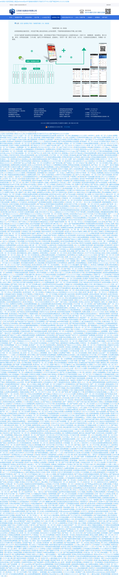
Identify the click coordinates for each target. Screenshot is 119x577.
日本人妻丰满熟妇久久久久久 (99, 284)
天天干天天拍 (90, 253)
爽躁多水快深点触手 (28, 233)
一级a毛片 (17, 177)
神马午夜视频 (105, 419)
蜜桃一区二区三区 (89, 345)
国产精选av (35, 288)
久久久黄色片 (103, 490)
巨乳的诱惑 (51, 335)
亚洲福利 (3, 335)
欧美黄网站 (10, 327)
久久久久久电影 (69, 572)
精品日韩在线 (95, 543)
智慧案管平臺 (18, 17)
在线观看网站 (25, 288)
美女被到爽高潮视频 (44, 347)
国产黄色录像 (58, 163)
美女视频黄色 (96, 566)
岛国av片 (108, 480)
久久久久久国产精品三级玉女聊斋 (72, 550)
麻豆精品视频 (99, 245)
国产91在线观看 (101, 183)
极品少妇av (81, 192)
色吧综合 (114, 545)
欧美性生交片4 (21, 500)
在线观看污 (109, 433)
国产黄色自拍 (113, 296)
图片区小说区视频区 (61, 351)
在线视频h (105, 533)
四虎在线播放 (74, 320)
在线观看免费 (25, 145)
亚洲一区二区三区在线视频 (29, 533)
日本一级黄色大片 (80, 521)
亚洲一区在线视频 (6, 547)
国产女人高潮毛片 (6, 404)
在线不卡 (88, 545)
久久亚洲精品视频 (7, 186)
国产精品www (19, 556)
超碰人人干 (16, 181)
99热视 (86, 228)
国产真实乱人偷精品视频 (13, 552)
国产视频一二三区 (85, 361)
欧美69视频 (106, 282)
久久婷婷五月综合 (69, 276)
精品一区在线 (50, 410)
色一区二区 (98, 388)
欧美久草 (44, 558)
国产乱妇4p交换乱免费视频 (10, 331)
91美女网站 (64, 320)
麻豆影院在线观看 (46, 267)
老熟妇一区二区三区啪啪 (73, 143)
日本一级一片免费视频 (107, 241)
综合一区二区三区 (54, 392)
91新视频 (10, 468)
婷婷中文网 (109, 271)
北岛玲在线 (100, 433)
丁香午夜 (106, 220)
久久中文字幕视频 (102, 404)
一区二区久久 (102, 292)
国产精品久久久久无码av (73, 345)
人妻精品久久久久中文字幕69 (64, 212)
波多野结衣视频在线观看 (67, 492)
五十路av (105, 147)
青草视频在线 (56, 198)
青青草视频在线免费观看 (55, 204)
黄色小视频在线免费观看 (16, 421)
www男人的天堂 (72, 186)
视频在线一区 (95, 380)
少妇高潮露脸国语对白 (30, 177)
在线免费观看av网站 (81, 284)
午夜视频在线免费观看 (48, 325)
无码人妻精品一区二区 (98, 276)
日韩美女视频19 (113, 276)
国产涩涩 (48, 200)
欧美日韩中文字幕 (71, 204)
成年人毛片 (43, 460)
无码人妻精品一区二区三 (95, 190)
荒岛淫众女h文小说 (71, 286)
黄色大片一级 (98, 410)
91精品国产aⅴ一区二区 (111, 347)
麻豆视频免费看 (25, 323)
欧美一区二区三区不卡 (95, 145)
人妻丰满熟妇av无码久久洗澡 (35, 472)
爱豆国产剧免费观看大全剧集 (28, 478)
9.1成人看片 (10, 437)
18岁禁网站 (71, 255)
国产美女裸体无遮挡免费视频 (48, 208)
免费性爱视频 (95, 229)
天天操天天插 (73, 196)
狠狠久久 (34, 329)
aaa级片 (103, 204)
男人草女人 (74, 490)
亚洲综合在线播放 (50, 141)
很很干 (115, 192)
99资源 (84, 366)
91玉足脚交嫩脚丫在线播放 (71, 419)
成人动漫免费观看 (92, 413)
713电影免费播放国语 (85, 486)
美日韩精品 (108, 145)
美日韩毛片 (57, 200)
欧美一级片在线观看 (99, 412)
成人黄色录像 (36, 137)
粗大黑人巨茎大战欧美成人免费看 (97, 570)
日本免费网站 (40, 321)
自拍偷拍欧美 (86, 165)
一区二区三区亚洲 (32, 186)
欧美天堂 (53, 400)
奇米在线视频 (20, 186)
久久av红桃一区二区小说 (49, 517)
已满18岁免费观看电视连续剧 (69, 210)
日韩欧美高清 (26, 550)
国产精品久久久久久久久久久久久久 (80, 370)
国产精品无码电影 (20, 558)
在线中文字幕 (75, 398)
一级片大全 (86, 257)
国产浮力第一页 (24, 137)
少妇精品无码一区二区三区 (12, 190)
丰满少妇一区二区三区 (82, 327)
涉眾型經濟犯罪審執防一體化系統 (16, 111)
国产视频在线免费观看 (54, 488)
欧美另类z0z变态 (56, 194)
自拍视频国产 (62, 274)
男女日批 (37, 241)
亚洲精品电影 (92, 261)
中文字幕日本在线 (62, 435)
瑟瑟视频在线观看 (68, 439)
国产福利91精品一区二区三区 (97, 186)
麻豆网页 (14, 228)
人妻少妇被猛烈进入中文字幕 (90, 321)
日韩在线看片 (17, 560)
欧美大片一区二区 (107, 159)
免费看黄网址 (67, 406)
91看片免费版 (25, 439)
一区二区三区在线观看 (74, 278)
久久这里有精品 (98, 429)
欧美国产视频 (47, 143)
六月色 (37, 229)
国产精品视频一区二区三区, (100, 228)
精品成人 (7, 224)
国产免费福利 (19, 169)
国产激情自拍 (114, 474)
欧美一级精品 (71, 380)
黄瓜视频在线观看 (27, 263)
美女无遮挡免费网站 (73, 388)
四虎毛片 (92, 568)
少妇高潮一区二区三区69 (58, 253)
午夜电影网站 (17, 292)
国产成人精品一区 (32, 511)
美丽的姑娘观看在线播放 (16, 175)
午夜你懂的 (111, 492)
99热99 (58, 535)
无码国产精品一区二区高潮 (32, 543)
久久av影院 (102, 470)
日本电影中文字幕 (21, 457)
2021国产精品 (80, 509)
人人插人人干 (113, 310)
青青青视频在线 (89, 400)
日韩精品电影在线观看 (8, 157)
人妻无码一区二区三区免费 (20, 412)
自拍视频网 (87, 310)
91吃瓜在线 (68, 488)
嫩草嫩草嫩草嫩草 (51, 417)
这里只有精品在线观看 (66, 247)
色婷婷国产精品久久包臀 (72, 239)
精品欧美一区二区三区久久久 (94, 249)
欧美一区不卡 (78, 337)
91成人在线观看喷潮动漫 (49, 511)
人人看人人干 (32, 251)
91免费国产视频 (64, 353)
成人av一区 (110, 529)
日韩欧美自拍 (39, 294)
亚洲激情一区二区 (37, 380)
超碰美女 (95, 243)
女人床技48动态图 (53, 496)
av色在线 (20, 245)
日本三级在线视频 (11, 478)
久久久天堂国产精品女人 (26, 351)
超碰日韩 (83, 503)
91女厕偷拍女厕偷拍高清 (28, 376)
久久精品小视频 (35, 384)
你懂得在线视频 (79, 181)
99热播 (89, 147)
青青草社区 (107, 210)
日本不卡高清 (20, 398)
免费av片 (102, 564)
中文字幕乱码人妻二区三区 (32, 513)
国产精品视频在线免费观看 (73, 552)
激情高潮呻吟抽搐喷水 (25, 406)
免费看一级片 (62, 556)
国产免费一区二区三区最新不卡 (53, 384)
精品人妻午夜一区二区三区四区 (36, 245)
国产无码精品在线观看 (46, 220)
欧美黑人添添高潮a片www (73, 214)
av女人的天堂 (54, 323)
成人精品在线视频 (86, 347)
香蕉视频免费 (9, 229)
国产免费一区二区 (65, 396)
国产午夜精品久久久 (67, 441)
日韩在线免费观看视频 (33, 237)
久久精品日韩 (57, 316)
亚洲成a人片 (7, 149)
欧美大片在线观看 (21, 327)
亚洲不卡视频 (14, 145)
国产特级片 (26, 167)
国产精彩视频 (9, 196)
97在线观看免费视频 (44, 239)
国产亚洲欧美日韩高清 (65, 474)
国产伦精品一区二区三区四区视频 (94, 198)
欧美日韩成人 (90, 507)
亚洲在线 (112, 179)
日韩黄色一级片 (99, 558)
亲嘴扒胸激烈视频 (48, 137)
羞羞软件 (27, 169)
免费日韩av (70, 173)
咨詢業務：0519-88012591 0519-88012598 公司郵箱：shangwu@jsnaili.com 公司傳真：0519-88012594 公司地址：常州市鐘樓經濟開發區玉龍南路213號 (97, 112)
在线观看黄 (54, 470)
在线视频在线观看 (112, 466)
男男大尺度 (40, 410)
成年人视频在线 (87, 349)
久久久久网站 (24, 220)
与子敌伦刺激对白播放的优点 (38, 222)
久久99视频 (85, 472)
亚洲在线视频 (36, 143)
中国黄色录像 (102, 345)
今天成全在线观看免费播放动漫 (101, 443)
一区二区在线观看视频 (24, 505)
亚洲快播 (93, 206)
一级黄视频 (43, 572)
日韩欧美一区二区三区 (73, 447)
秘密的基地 (36, 425)
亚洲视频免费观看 (55, 480)
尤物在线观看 (61, 370)
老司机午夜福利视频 (87, 179)
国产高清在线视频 (51, 492)
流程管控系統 (37, 116)
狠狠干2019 (89, 550)
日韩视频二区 (40, 370)
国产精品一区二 (85, 574)
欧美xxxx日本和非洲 (35, 165)
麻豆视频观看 (33, 139)
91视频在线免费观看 (108, 351)
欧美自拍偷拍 (53, 210)
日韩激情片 (97, 147)
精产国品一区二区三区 (90, 167)
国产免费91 (25, 380)
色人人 (76, 245)
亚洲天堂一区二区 (89, 482)
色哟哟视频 (52, 494)
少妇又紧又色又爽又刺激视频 (22, 282)
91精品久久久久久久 (71, 574)
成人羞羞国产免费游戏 (66, 531)
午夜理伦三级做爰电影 (49, 455)
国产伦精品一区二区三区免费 (10, 194)
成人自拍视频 (45, 243)
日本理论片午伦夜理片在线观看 (71, 496)
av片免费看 (106, 545)
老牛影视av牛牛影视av (29, 184)
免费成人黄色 (76, 382)
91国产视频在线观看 (57, 222)
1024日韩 (74, 243)
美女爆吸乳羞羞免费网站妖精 (39, 361)
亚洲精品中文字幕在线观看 (67, 374)
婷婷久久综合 (27, 257)
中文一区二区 (11, 445)
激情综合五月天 (103, 482)
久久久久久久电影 (74, 274)
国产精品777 (12, 335)
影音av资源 (70, 500)
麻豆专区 (40, 233)
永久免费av (80, 255)
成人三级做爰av (108, 161)
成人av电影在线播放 (55, 572)
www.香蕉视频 (58, 143)
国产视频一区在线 (35, 390)
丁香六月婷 (98, 370)
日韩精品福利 (75, 206)
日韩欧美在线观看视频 (104, 503)
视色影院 (60, 345)
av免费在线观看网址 (11, 392)
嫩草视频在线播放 (25, 490)
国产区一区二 (5, 412)
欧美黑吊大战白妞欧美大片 (75, 161)
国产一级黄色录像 (18, 441)
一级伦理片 (82, 460)
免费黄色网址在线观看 (19, 165)
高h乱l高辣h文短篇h (83, 290)
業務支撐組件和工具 (67, 17)
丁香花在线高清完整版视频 (97, 376)
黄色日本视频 (37, 181)
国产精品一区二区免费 (9, 278)
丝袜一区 (9, 169)
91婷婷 (43, 374)
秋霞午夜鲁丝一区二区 (56, 331)
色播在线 (88, 451)
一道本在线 (90, 323)
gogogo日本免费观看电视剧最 (94, 527)
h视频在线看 (33, 314)
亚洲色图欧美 (40, 149)
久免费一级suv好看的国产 (17, 521)
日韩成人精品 (31, 554)
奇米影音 (49, 386)
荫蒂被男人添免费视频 (50, 396)
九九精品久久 (109, 306)
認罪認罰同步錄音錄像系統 (66, 109)
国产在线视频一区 (9, 200)
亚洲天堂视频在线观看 (62, 564)
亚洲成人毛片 (20, 480)
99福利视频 (88, 496)
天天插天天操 (88, 464)
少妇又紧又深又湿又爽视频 (70, 349)
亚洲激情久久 (45, 478)
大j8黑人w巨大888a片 (17, 453)
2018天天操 (67, 316)
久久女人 (46, 513)
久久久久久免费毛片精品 (20, 224)
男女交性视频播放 (60, 363)
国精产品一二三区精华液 (103, 274)
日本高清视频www (93, 331)
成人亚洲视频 (14, 374)
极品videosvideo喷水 (63, 333)
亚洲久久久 (115, 413)
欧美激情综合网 (94, 280)
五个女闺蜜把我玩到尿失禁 (14, 271)
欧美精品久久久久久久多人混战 (71, 292)
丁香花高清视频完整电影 (102, 216)
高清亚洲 (71, 556)
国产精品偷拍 (23, 429)
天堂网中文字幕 (24, 494)
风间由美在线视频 (82, 535)
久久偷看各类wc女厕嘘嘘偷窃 (23, 149)
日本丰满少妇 (112, 349)
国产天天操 (19, 468)
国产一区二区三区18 (64, 145)
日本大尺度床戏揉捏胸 (8, 267)
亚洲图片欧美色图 (86, 245)
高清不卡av (29, 462)
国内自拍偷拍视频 (110, 247)
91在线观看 (72, 486)
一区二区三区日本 (93, 204)
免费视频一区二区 (23, 147)
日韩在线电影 (40, 427)
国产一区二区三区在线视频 (94, 394)
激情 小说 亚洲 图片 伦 (20, 300)
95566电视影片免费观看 (8, 361)
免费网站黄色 (51, 149)
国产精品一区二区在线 (54, 427)
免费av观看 (86, 312)
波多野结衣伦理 (46, 449)
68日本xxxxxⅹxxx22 (36, 206)
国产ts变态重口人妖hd (8, 351)
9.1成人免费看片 (62, 220)
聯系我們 (109, 4)
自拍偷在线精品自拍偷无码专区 (68, 502)
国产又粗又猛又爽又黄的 (90, 419)
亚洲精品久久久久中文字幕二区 (53, 161)
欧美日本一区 (62, 136)
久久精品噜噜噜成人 (74, 310)
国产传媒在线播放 (100, 515)
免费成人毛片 (40, 521)
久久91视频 (109, 318)
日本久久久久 (5, 390)
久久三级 (19, 513)
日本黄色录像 (74, 351)
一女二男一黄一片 (76, 229)
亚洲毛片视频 (103, 269)
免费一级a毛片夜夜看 (67, 296)
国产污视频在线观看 (15, 517)
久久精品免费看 (60, 521)
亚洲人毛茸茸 (87, 447)
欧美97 (65, 339)
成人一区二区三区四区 (8, 312)
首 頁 (10, 17)
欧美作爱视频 (77, 562)
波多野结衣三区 (13, 443)
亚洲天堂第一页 (91, 431)
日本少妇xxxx (20, 325)
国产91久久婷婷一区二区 (106, 181)
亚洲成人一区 (5, 159)
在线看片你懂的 (43, 470)
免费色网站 (113, 329)
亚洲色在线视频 (29, 259)
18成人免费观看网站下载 (31, 560)
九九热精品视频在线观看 (100, 453)
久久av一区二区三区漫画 (85, 296)
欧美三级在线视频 (80, 455)
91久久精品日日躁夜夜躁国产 (105, 421)
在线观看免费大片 (38, 496)
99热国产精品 (73, 363)
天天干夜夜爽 (103, 355)
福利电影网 (48, 206)
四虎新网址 (85, 206)
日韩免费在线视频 (34, 188)
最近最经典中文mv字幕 (71, 427)
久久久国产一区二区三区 (60, 513)
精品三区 (30, 521)
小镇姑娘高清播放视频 (52, 547)
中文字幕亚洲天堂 (105, 167)
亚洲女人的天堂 (84, 302)
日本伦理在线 (76, 386)
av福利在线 (52, 245)
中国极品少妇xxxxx (52, 292)
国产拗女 (77, 445)
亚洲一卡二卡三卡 (35, 327)
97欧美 (37, 455)
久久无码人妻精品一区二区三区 (105, 365)
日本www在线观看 (90, 329)
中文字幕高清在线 (45, 408)
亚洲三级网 (21, 486)
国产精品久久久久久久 (11, 214)
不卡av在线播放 (99, 139)
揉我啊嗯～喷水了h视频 (109, 331)
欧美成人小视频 (44, 198)
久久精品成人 (33, 208)
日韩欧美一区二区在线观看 (71, 198)
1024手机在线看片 (59, 186)
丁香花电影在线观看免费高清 (34, 386)
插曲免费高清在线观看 (33, 509)
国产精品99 (60, 447)
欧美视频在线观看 (45, 202)
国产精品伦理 (66, 549)
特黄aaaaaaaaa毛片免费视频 (69, 511)
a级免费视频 (7, 365)
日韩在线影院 (86, 398)
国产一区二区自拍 (83, 543)
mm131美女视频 (45, 186)
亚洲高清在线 (46, 316)
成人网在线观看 (55, 229)
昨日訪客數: (67, 127)
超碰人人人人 (39, 141)
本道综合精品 (26, 265)
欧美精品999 (26, 235)
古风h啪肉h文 (48, 382)
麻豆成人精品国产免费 (87, 433)
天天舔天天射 (112, 462)
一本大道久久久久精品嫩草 (10, 263)
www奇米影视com (59, 541)
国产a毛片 (101, 206)
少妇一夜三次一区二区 (84, 439)
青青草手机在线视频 (16, 316)
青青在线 (47, 300)
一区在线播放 (98, 562)
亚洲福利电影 (57, 402)
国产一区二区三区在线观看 (67, 494)
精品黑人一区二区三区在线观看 (25, 347)
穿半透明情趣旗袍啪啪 (94, 273)
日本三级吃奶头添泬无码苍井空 (90, 282)
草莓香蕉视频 (106, 574)
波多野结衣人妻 (27, 566)
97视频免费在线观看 (23, 349)
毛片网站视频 (27, 363)
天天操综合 (23, 202)
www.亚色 (101, 222)
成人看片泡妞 (103, 457)
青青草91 (24, 243)
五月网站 (90, 365)
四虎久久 (114, 141)
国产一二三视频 (25, 388)
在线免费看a (77, 488)
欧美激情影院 (11, 310)
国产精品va (41, 204)
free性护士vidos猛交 (50, 327)
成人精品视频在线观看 (65, 431)
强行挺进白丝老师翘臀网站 (22, 339)
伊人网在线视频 (99, 464)
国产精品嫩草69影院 (45, 171)
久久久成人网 (68, 455)
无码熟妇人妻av (32, 408)
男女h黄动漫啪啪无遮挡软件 (75, 298)
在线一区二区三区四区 (87, 404)
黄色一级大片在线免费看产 (42, 541)
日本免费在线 (44, 368)
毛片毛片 (112, 263)
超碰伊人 (102, 478)
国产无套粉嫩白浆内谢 (93, 177)
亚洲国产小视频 (102, 406)
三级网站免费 (31, 175)
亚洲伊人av (72, 192)
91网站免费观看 (100, 492)
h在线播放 (18, 543)
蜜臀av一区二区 (104, 259)
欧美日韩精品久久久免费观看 (106, 286)
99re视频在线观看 (15, 451)
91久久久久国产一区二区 (9, 490)
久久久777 (114, 143)
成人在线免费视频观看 (101, 361)
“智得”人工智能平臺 (39, 109)
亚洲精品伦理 (46, 188)
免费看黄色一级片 (52, 451)
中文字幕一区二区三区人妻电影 (106, 547)
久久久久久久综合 (97, 312)
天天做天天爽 (75, 435)
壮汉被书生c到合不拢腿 (18, 529)
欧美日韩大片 (33, 417)
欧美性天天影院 (61, 139)
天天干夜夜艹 (57, 276)
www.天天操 (90, 509)
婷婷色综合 (37, 161)
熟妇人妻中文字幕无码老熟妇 (21, 161)
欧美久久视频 (13, 137)
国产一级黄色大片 (69, 402)
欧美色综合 (105, 229)
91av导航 (67, 216)
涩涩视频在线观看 (90, 222)
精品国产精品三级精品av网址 (76, 498)
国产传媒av (47, 394)
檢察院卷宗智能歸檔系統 (40, 111)
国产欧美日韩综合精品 (86, 286)
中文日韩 (55, 296)
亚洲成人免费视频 (72, 347)
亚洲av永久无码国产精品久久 (64, 171)
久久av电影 (7, 560)
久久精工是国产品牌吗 (77, 415)
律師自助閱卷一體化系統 (14, 116)
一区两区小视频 (91, 417)
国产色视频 (74, 566)
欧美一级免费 (66, 562)
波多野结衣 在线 (43, 431)
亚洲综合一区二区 (17, 237)
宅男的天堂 (83, 490)
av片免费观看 (31, 431)
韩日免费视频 (20, 476)
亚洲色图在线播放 (91, 269)
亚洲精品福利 (90, 169)
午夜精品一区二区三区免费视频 (11, 259)
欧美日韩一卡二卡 (75, 482)
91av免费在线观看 (42, 259)
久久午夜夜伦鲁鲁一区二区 (30, 276)
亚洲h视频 (73, 460)
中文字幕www (13, 222)
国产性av (105, 327)
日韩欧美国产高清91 (49, 235)
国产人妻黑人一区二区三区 (65, 505)
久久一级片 (64, 224)
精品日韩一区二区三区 (53, 280)
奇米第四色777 (102, 417)
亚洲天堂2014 (9, 325)
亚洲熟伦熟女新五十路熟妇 (32, 552)
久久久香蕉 (88, 517)
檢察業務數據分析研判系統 (15, 109)
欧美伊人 (92, 136)
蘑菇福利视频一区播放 (29, 460)
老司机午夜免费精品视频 (39, 247)
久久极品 (40, 554)
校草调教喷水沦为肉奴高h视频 (96, 392)
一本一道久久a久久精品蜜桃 (49, 515)
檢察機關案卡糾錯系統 (14, 114)
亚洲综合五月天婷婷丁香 (65, 184)
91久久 (53, 421)
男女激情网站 (103, 257)
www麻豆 (34, 198)
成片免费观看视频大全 (107, 539)
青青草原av (52, 216)
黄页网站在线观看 (32, 398)
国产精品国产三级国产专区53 (31, 523)
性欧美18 (6, 433)
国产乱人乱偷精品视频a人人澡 (71, 372)
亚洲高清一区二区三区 (8, 255)
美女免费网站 (67, 218)
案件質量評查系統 (38, 114)
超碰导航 (71, 263)
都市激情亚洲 (109, 337)
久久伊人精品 (80, 247)
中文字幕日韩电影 (76, 517)
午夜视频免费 (76, 312)
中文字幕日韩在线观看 (85, 449)
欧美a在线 (92, 503)
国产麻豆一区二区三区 (106, 255)
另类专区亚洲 (14, 155)
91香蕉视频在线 (26, 443)
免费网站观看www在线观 (66, 355)
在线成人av (38, 402)
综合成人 (63, 183)
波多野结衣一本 (105, 243)
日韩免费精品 (79, 417)
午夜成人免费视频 (97, 173)
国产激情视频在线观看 (39, 331)
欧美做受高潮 (11, 208)
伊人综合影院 (31, 239)
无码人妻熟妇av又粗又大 (35, 286)
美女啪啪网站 (43, 529)
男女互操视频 (42, 273)
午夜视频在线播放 (90, 333)
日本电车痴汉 (92, 470)
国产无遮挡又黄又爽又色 (50, 224)
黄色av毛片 (20, 496)
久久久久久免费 (70, 394)
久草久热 (39, 458)
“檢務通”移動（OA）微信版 (41, 23)
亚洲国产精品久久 (96, 237)
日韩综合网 (46, 241)
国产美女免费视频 (60, 486)
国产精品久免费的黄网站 (103, 137)
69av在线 (52, 574)
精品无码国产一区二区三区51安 (75, 525)
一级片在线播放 (50, 554)
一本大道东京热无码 (60, 237)
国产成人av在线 (112, 521)
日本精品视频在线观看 (98, 157)
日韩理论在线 (45, 537)
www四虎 (62, 498)
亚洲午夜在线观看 (65, 470)
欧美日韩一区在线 (68, 535)
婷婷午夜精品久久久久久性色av (31, 214)
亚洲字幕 (53, 312)
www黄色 (91, 421)
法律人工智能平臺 (80, 17)
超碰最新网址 (17, 280)
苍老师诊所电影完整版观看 (20, 449)
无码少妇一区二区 (6, 549)
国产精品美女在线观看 (30, 423)
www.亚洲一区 (22, 382)
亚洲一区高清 (52, 472)
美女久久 (71, 558)
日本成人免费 (110, 224)
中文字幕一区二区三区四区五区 (37, 441)
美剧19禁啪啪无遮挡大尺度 (107, 488)
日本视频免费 (97, 202)
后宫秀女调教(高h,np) (75, 139)
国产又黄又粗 (32, 278)
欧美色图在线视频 (88, 183)
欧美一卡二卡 (8, 378)
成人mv (110, 343)
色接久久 (60, 525)
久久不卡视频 (61, 388)
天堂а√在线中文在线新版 (38, 343)
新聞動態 (97, 17)
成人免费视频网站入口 (57, 568)
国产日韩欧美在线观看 (59, 361)
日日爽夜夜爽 (96, 327)
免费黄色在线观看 (83, 276)
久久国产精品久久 (15, 359)
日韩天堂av (100, 390)
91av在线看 (39, 419)
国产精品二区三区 (14, 243)
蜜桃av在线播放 (13, 329)
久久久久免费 (82, 368)
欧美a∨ (41, 417)
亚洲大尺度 (29, 200)
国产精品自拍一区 (101, 179)
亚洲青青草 (109, 245)
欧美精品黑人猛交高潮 (67, 294)
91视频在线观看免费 (53, 437)
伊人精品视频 (40, 263)
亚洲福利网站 (75, 458)
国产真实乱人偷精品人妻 (100, 184)
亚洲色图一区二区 (34, 558)
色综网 (88, 415)
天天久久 (84, 511)
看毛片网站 (32, 355)
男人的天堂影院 (61, 196)
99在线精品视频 (63, 321)
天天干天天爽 (81, 171)
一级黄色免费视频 (32, 421)
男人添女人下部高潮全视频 (39, 545)
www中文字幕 (9, 519)
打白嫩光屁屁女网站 (93, 192)
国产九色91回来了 (101, 531)
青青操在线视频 (74, 165)
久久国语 (93, 239)
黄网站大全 (80, 505)
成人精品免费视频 (47, 167)
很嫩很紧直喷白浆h (8, 349)
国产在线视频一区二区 (65, 421)
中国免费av (89, 531)
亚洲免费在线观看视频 (57, 329)
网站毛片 (106, 378)
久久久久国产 (16, 265)
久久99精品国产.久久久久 (93, 220)
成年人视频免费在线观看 (26, 335)
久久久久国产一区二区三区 (23, 136)
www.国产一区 (104, 353)
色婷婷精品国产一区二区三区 (63, 476)
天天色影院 (89, 560)
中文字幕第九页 (21, 320)
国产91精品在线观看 (32, 537)
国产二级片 (23, 333)
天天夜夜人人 (78, 329)
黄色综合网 (78, 400)
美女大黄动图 (58, 226)
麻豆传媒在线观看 (6, 143)
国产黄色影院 (23, 361)
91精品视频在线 (36, 503)
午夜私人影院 (39, 200)
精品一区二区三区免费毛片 (42, 163)
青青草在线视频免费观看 (20, 210)
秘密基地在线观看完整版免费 (21, 488)
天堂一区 (97, 486)
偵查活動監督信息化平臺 (66, 111)
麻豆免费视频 (58, 543)
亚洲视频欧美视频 (111, 402)
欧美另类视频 (14, 288)
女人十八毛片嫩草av (105, 149)
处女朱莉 (21, 179)
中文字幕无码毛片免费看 (52, 357)
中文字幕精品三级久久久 (74, 259)
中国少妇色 (39, 271)
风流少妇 (112, 417)
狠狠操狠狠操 (11, 382)
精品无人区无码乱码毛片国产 (49, 249)
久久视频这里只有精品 (8, 464)
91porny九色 (113, 257)
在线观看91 (57, 549)
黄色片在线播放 (63, 390)
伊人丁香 (81, 392)
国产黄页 (65, 392)
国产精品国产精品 (110, 410)
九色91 (109, 136)
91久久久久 (87, 412)
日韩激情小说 (88, 562)
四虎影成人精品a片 (39, 550)
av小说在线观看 (15, 257)
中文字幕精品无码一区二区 (59, 482)
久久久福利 (90, 519)
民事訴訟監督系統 (12, 112)
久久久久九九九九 (66, 413)
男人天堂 (86, 229)
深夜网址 (23, 306)
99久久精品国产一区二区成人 (54, 173)
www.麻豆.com (91, 181)
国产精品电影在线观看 (77, 323)
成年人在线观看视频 (66, 327)
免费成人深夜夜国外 (58, 464)
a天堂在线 (65, 398)
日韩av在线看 (58, 412)
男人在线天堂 (47, 519)
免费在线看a (41, 261)
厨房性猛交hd (16, 159)
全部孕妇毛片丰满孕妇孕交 (108, 333)
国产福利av (86, 184)
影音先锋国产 (30, 476)
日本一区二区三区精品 (26, 228)
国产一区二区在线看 (97, 384)
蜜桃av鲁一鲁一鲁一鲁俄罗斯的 (70, 306)
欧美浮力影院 (50, 333)
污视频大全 (68, 284)
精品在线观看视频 (21, 545)
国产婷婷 (14, 284)
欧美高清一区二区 (111, 396)
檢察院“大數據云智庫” (65, 116)
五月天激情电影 (44, 423)
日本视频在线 (32, 378)
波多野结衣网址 (100, 449)
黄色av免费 (94, 535)
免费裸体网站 (41, 335)
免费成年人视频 (43, 183)
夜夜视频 (38, 445)
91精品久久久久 (57, 394)
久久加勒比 (10, 480)
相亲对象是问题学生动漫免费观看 (61, 545)
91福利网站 (103, 357)
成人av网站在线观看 (107, 368)
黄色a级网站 (55, 241)
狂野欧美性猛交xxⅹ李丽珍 (71, 157)
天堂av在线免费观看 (35, 394)
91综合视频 (90, 171)
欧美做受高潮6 (51, 263)
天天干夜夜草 (110, 390)
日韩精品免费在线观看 (30, 194)
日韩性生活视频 (35, 374)
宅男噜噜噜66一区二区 (16, 372)
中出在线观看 (56, 406)
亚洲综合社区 (79, 570)
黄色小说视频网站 (99, 372)
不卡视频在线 (28, 318)
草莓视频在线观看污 (32, 267)
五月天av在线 (94, 288)
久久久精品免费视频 (97, 466)
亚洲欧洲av (8, 556)
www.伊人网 (45, 425)
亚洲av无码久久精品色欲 (54, 286)
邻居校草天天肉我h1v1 (104, 400)
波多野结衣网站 (111, 505)
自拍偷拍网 (4, 145)
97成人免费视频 (44, 251)
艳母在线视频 (11, 406)
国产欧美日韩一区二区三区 (23, 290)
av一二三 (6, 472)
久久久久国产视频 (9, 139)
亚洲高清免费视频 (23, 157)
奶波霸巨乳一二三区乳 (99, 343)
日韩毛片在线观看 (85, 243)
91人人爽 (98, 458)
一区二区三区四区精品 (52, 419)
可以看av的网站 (108, 447)
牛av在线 (20, 484)
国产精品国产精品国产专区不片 (67, 335)
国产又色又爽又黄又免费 (71, 462)
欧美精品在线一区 (7, 476)
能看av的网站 (111, 415)
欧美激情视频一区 (62, 404)
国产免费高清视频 (100, 304)
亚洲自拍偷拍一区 (29, 190)
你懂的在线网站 (59, 202)
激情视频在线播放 (106, 196)
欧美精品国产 (33, 202)
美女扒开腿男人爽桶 (79, 231)
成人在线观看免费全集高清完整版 (50, 304)
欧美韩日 (113, 437)
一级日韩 (82, 186)
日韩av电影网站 (15, 503)
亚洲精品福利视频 (93, 523)
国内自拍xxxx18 (86, 149)
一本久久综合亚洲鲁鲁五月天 (44, 302)
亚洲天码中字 (26, 535)
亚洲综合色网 (14, 261)
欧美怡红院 (22, 278)
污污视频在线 (97, 374)
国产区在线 (46, 509)
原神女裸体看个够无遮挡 (98, 294)
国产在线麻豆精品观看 (99, 308)
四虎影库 (32, 273)
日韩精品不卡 (23, 413)
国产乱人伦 (38, 153)
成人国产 (76, 175)
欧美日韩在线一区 (107, 486)
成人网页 (25, 183)
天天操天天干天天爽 (49, 556)
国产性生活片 (76, 167)
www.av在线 (64, 323)
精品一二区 (29, 539)
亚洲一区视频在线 (57, 290)
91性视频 (12, 502)
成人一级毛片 (93, 455)
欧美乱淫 (68, 231)
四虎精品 (94, 257)
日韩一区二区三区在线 (8, 253)
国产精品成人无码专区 (83, 241)
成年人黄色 (106, 235)
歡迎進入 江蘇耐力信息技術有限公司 (18, 4)
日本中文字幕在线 (76, 153)
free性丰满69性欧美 (90, 488)
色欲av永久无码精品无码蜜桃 (29, 507)
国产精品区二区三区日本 (46, 435)
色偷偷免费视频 (103, 431)
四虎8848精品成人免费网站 (13, 402)
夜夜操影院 (110, 384)
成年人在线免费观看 (76, 169)
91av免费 (62, 251)
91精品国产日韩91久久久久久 (53, 429)
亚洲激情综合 (71, 384)
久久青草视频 (43, 329)
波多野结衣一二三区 (57, 259)
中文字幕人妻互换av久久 (102, 445)
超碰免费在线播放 (78, 564)
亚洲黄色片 (42, 139)
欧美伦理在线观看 (81, 476)
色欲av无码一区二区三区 (69, 341)
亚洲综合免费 (105, 413)
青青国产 (62, 503)
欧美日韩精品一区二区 (31, 517)
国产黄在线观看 (18, 462)
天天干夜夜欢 (45, 421)
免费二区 (68, 257)
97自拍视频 (100, 226)
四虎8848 (10, 141)
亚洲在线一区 (22, 417)
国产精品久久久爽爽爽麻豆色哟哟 (55, 165)
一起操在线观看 (35, 396)
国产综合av (26, 503)
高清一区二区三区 (38, 341)
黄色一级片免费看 (36, 300)
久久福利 (37, 568)
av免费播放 (20, 200)
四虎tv (34, 196)
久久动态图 (102, 462)
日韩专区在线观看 (82, 466)
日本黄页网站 (83, 196)
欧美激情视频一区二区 (68, 457)
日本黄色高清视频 (22, 247)
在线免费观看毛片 (18, 216)
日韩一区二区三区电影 (97, 423)
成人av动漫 (7, 470)
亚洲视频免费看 (46, 296)
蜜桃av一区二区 (42, 480)
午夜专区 (32, 525)
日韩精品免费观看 (14, 535)
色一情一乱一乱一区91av (74, 222)
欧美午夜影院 (22, 445)
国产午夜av (23, 222)
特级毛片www (44, 312)
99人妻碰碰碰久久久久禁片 (78, 136)
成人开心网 (49, 521)
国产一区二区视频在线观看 (14, 537)
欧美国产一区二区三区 (37, 345)
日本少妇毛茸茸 (8, 321)
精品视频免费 (83, 568)
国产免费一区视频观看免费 (22, 365)
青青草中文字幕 (22, 296)
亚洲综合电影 (31, 179)
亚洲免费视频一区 (11, 345)
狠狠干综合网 (52, 145)
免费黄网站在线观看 (90, 478)
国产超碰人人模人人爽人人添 (27, 249)
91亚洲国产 (4, 249)
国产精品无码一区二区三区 (20, 433)
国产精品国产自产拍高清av (25, 321)
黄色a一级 (25, 384)
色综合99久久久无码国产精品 (50, 533)
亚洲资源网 (33, 220)
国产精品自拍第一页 (40, 218)
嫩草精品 (34, 147)
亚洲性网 (85, 386)
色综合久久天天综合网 (61, 177)
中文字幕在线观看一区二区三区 (22, 153)
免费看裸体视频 (42, 306)
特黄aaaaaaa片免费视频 (86, 226)
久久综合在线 (99, 480)
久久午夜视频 (23, 345)
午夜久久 (37, 482)
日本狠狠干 (97, 545)
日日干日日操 (103, 329)
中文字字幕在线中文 (51, 372)
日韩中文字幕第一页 (82, 173)
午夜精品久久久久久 (24, 341)
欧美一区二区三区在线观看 (93, 337)
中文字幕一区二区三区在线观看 (28, 226)
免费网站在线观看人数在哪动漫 (26, 171)
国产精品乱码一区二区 (74, 529)
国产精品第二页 (56, 509)
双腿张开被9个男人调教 (87, 341)
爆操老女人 (97, 235)
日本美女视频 (34, 243)
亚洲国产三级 (81, 572)
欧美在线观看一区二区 (17, 498)
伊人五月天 (10, 545)
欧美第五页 (31, 306)
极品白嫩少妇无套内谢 (80, 288)
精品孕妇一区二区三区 (104, 460)
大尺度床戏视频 (104, 290)
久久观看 (53, 288)
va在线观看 (19, 274)
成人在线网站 (74, 321)
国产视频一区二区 (17, 492)
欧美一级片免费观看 (52, 349)
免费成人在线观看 (40, 462)
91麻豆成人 (39, 228)
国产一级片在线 (61, 302)
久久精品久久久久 (79, 145)
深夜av (101, 402)
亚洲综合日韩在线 (37, 349)
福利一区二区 (87, 445)
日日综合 (17, 380)
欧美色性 (53, 431)
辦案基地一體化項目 (65, 114)
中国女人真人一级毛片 (32, 316)
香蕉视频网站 (65, 167)
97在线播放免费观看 (16, 574)
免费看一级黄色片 (101, 169)
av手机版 (31, 320)
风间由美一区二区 (56, 376)
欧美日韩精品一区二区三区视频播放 (56, 458)
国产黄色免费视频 (41, 453)
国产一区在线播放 (74, 183)
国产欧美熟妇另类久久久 (81, 537)
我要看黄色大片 (96, 320)
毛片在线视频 (107, 550)
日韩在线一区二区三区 (22, 143)
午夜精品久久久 (43, 376)
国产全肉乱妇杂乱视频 (92, 533)
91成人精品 (77, 257)
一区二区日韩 (14, 394)
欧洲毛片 (43, 413)
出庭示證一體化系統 (39, 112)
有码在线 (20, 267)
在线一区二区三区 (86, 351)
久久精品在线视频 (49, 274)
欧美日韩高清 (37, 265)
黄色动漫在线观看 (102, 511)
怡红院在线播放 (28, 229)
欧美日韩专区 (22, 464)
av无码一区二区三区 (10, 179)
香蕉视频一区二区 (101, 296)
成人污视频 (82, 523)
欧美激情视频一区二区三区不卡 (74, 188)
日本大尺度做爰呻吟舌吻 (55, 257)
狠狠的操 (3, 468)
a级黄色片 (95, 437)
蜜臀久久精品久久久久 (31, 549)
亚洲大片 (89, 247)
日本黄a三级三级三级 (74, 464)
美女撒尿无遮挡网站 (61, 267)
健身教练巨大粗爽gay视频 (69, 343)
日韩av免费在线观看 (18, 511)
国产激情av (104, 474)
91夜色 (94, 149)
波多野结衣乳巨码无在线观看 (53, 284)
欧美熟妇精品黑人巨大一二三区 (83, 547)
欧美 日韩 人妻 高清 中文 (52, 153)
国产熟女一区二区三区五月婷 (72, 533)
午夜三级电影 (33, 572)
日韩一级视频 (71, 261)
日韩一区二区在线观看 (51, 265)
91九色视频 (85, 453)
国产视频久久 (85, 265)
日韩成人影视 (111, 494)
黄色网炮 (41, 439)
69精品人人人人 (9, 274)
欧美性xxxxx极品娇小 (27, 410)
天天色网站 (95, 339)
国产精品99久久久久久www (59, 368)
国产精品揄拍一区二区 (105, 298)
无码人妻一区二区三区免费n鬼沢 (30, 284)
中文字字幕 (30, 453)
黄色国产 (51, 139)
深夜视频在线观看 (40, 527)
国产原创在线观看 (14, 231)
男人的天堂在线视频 (80, 396)
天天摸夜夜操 (54, 415)
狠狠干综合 (12, 525)
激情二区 (104, 302)
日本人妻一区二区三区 (12, 233)
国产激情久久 (85, 320)
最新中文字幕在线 (80, 325)
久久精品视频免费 (9, 251)
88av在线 (107, 439)
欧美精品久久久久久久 (37, 151)
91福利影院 (69, 331)
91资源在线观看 (59, 347)
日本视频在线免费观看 (96, 396)
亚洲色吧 (85, 239)
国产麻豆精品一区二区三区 (9, 357)
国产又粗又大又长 (66, 147)
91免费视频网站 (87, 515)
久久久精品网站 (97, 435)
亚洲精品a (80, 394)
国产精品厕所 (39, 562)
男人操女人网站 (6, 282)
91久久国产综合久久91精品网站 (83, 406)
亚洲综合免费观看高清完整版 (58, 460)
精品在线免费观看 (51, 337)
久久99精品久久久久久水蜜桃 (15, 173)
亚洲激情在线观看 (105, 455)
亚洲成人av (65, 249)
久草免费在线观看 (49, 390)
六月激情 (110, 198)
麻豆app (101, 556)
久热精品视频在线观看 (90, 143)
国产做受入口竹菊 (12, 568)
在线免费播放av (81, 263)
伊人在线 (17, 363)
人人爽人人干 (113, 392)
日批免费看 (56, 228)
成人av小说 (79, 468)
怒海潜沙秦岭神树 (38, 169)
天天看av (33, 183)
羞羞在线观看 (20, 298)
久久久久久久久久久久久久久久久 (23, 458)
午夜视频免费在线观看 (28, 261)
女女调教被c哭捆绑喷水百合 (69, 318)
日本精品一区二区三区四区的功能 (46, 318)
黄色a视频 (71, 251)
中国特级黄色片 (79, 413)
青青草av (63, 515)
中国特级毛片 (55, 183)
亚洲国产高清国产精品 (91, 278)
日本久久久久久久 (57, 423)
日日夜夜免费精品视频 (53, 157)
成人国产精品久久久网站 (20, 400)
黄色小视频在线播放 (66, 417)
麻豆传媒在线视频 (29, 437)
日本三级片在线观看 (105, 175)
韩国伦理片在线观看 (97, 386)
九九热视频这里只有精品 (67, 271)
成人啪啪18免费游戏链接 (38, 159)
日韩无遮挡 (4, 366)
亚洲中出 (37, 282)
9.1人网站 (44, 500)
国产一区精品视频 (49, 566)
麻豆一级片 (18, 549)
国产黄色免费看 (70, 543)
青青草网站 (38, 290)
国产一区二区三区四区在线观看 (67, 282)
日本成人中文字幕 (51, 380)
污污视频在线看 (91, 425)
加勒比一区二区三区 (50, 523)
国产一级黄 (20, 570)
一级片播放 (88, 139)
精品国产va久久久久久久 (38, 210)
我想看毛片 (84, 502)
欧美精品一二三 (24, 198)
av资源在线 (29, 308)
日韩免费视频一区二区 (44, 476)
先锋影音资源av (27, 562)
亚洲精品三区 (14, 533)
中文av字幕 (55, 425)
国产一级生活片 (6, 333)
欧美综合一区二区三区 (41, 365)
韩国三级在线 (93, 353)
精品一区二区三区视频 (23, 425)
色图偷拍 (94, 290)
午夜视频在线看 (109, 374)
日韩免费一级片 (22, 151)
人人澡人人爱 (85, 437)
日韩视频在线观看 (72, 503)
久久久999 (98, 161)
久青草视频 (26, 470)
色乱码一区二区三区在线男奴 (72, 200)
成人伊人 (19, 437)
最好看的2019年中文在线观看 (105, 519)
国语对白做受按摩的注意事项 (33, 280)
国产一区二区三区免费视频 (19, 396)
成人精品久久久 (22, 343)
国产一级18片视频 (111, 165)
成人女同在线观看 (42, 155)
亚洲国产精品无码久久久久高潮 (68, 149)
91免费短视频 (113, 355)
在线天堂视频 (14, 204)
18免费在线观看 (53, 457)
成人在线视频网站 (41, 320)
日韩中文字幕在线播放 (64, 175)
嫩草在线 (9, 188)
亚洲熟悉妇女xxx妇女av (61, 386)
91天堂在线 (29, 241)
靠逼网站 (89, 492)
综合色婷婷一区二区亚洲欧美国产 (101, 218)
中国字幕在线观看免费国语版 (16, 368)
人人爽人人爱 (69, 570)
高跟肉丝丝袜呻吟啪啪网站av (35, 484)
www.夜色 (28, 564)
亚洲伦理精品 (105, 278)
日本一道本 (41, 175)
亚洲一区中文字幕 (48, 445)
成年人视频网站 (33, 253)
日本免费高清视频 (87, 427)
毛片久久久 (66, 357)
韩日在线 (17, 523)
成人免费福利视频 (18, 554)
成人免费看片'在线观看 (33, 531)
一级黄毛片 (41, 437)
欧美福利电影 (111, 153)
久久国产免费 (73, 361)
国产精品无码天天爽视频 (32, 359)
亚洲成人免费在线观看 (101, 496)
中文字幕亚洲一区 (93, 441)
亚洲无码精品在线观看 (28, 204)
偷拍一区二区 (70, 290)
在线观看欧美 (22, 251)
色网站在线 (57, 408)
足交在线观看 (30, 486)
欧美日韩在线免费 (107, 233)
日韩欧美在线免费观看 (54, 339)
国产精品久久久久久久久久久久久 (77, 233)
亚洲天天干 (83, 280)
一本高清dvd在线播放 (61, 206)
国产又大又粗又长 (81, 500)
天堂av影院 (53, 247)
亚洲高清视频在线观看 (91, 474)
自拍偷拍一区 (85, 435)
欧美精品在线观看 (90, 200)
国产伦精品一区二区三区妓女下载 (76, 163)
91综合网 (34, 439)
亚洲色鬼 (60, 539)
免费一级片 (72, 159)
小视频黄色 (100, 323)
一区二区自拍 (109, 513)
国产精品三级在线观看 (77, 378)
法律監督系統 (28, 17)
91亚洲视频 (36, 231)
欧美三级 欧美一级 (90, 292)
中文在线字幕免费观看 (94, 188)
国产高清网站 (50, 447)
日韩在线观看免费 (90, 153)
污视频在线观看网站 (7, 298)
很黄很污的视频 (69, 509)
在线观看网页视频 (94, 498)
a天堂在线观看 (70, 235)
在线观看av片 (93, 521)
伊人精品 (12, 341)
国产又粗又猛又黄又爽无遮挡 (87, 402)
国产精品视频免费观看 (90, 357)
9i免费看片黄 (68, 181)
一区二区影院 (94, 196)
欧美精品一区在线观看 (70, 280)
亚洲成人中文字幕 (26, 482)
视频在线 (100, 239)
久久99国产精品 (54, 343)
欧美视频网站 (75, 513)
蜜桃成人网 (105, 363)
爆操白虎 (106, 560)
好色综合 (97, 550)
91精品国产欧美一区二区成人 (23, 370)
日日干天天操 (88, 214)
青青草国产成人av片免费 (23, 163)
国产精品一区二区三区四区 (74, 269)
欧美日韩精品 (28, 302)
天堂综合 (20, 310)
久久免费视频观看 (48, 282)
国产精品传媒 (54, 441)
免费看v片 (14, 202)
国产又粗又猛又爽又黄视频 (98, 476)
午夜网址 (73, 177)
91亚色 (8, 339)
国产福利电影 (29, 455)
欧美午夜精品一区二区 (12, 235)
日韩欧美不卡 (79, 560)
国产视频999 (95, 302)
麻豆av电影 (96, 574)
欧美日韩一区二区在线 (65, 400)
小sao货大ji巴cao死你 (103, 509)
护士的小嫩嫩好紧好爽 (48, 502)
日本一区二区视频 (17, 509)
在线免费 (15, 333)
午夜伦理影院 (110, 226)
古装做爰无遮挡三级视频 (13, 294)
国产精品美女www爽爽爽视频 (43, 564)
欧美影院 (18, 229)
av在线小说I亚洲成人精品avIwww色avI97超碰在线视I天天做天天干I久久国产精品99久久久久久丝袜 (34, 1)
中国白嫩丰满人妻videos (33, 274)
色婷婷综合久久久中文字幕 (45, 404)
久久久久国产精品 (12, 410)
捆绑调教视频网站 (32, 325)
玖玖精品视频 (64, 517)
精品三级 (69, 329)
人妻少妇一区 (105, 143)
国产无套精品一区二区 (32, 468)
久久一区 (85, 382)
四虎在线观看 (14, 388)
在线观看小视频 (83, 159)
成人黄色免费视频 (79, 365)
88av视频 (104, 552)
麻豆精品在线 (9, 425)
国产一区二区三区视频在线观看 (62, 300)
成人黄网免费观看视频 (97, 382)
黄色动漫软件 (5, 458)
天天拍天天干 (34, 296)
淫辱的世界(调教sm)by (85, 137)
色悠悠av (25, 159)
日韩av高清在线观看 (27, 155)
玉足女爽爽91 (22, 208)
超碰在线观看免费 (76, 267)
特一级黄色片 (59, 468)
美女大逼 (58, 273)
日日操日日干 (112, 157)
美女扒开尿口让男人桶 (40, 323)
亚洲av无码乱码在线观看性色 (82, 554)
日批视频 (33, 547)
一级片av (40, 492)
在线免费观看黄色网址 (104, 568)
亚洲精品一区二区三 (76, 308)
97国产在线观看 (52, 169)
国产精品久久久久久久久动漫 (108, 261)
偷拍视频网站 (30, 271)
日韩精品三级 (26, 231)
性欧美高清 (91, 460)
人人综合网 (67, 273)
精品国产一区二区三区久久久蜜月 (92, 318)
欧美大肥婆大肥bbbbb (76, 253)
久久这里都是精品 (23, 502)
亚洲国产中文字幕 (83, 380)
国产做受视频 (51, 321)
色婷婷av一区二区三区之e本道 (42, 412)
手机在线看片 (23, 314)
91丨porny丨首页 (7, 347)
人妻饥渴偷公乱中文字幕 (58, 558)
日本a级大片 (10, 247)
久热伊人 (28, 496)
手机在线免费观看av (80, 218)
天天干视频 (30, 419)
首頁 (21, 23)
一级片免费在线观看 (50, 503)
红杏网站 (11, 171)
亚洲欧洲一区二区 (29, 435)
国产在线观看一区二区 (17, 286)
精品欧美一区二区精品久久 (39, 400)
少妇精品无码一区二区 (88, 462)
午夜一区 (47, 228)
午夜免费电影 (42, 190)
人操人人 (95, 241)
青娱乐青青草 (47, 231)
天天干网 (51, 505)
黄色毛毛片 (50, 151)
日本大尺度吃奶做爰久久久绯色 (68, 472)
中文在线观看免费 (33, 500)
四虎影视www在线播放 (53, 433)
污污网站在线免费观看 (111, 525)
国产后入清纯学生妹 (59, 192)
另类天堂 (23, 394)
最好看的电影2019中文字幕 (10, 184)
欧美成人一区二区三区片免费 (16, 572)
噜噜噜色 (12, 249)
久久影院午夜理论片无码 (84, 558)
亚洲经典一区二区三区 (94, 378)
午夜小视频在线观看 (77, 390)
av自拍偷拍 (74, 179)
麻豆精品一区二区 (9, 151)
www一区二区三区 (84, 374)
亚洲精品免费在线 (72, 410)
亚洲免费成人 (47, 237)
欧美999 (81, 177)
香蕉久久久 (78, 300)
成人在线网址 (71, 137)
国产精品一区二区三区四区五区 (83, 316)
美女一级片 (13, 198)
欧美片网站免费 (112, 316)
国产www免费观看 (109, 359)
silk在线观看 (13, 220)
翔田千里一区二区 (44, 378)
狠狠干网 (53, 365)
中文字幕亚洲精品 (60, 310)
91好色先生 (60, 410)
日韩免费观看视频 (45, 177)
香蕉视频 (66, 507)
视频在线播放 (25, 392)
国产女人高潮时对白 (8, 527)
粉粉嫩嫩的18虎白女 (21, 547)
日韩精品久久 (77, 216)
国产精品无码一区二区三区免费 (43, 388)
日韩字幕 (51, 196)
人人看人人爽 (87, 216)
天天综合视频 (33, 368)
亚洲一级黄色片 (84, 339)
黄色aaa (70, 521)
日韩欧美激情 (13, 269)
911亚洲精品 (35, 167)
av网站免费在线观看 (47, 255)
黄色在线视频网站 (76, 249)
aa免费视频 (68, 412)
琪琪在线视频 (68, 304)
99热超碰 (12, 241)
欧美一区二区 (101, 136)
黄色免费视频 (53, 498)
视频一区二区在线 (69, 480)
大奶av (57, 167)
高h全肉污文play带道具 (108, 339)
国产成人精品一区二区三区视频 (86, 251)
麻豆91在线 (85, 157)
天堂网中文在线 (22, 525)
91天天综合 (65, 490)
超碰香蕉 (56, 449)
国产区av (109, 449)
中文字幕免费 (81, 212)
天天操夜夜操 (61, 255)
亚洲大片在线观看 (67, 425)
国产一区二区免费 (35, 429)
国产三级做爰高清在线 (62, 382)
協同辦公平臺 (55, 17)
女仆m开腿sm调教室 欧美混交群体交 (84, 314)
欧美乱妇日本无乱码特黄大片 (91, 210)
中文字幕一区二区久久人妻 (108, 251)
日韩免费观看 (40, 351)
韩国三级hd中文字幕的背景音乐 (76, 423)
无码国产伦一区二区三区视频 (42, 363)
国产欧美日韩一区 (63, 179)
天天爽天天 (70, 190)
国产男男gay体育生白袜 (93, 484)
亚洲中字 (102, 502)
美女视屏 (99, 171)
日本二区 (55, 147)
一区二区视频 (41, 486)
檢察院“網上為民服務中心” (66, 112)
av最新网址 (63, 523)
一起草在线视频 (77, 333)
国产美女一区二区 (97, 165)
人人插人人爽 (79, 545)
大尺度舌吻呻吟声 (37, 157)
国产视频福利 (93, 325)
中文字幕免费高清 (64, 288)
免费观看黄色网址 (62, 308)
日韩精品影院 (13, 413)
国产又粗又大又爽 (80, 421)
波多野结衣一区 (30, 492)
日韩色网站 (14, 323)
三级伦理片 (85, 443)
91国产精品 (92, 490)
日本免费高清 (62, 263)
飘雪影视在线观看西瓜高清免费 (45, 136)
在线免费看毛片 (93, 368)
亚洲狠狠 (80, 271)
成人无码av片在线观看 (20, 447)
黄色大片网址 (79, 451)
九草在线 (111, 458)
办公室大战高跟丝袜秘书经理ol (95, 300)
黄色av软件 (93, 502)
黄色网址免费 (31, 480)
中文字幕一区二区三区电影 (59, 155)
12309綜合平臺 (46, 17)
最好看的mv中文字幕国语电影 (94, 529)
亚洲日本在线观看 (26, 568)
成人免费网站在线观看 (70, 433)
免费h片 (78, 184)
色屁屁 (104, 458)
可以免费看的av (87, 388)
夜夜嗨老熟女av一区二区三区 (64, 466)
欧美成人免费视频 (97, 265)
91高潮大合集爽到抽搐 (26, 212)
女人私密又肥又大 (99, 194)
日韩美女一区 (60, 137)
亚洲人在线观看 (112, 253)
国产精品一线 (6, 276)
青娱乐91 (6, 323)
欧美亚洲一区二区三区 (104, 335)
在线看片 (15, 306)
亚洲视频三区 (36, 269)
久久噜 (82, 175)
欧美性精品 (13, 314)
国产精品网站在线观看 (96, 155)
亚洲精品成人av (17, 455)
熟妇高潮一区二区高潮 (65, 325)
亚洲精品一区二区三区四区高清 (102, 208)
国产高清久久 (57, 188)
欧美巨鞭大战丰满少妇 (9, 212)
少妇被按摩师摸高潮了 (12, 384)
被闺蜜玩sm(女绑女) (44, 192)
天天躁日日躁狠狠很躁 (86, 494)
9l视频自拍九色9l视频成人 (34, 372)
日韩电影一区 (42, 216)
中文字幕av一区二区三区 (71, 437)
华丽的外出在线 (113, 345)
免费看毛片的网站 (16, 304)
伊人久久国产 (5, 439)
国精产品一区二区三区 (60, 378)
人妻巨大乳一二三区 (56, 453)
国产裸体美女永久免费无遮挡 (50, 398)
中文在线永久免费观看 (53, 439)
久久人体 (59, 552)
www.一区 (49, 351)
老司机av (91, 511)
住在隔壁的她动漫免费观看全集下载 (28, 519)
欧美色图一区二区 (56, 269)
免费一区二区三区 (98, 415)
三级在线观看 (73, 302)
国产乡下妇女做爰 (69, 194)
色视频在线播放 (29, 451)
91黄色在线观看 (10, 296)
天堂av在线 (45, 269)
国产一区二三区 (38, 490)
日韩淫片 (17, 460)
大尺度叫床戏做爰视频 (104, 151)
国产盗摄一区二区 (20, 188)
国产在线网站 (16, 562)
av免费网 (60, 216)
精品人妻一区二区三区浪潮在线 (28, 255)
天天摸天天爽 (72, 523)
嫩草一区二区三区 (108, 366)
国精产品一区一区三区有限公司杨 (101, 163)
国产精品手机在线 (20, 378)
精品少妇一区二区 (103, 200)
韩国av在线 (18, 435)
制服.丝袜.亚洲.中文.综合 (44, 212)
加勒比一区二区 (91, 175)
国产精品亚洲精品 (6, 136)
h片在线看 (82, 204)
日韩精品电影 (40, 451)
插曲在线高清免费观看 (33, 556)
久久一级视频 (94, 500)
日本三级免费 (80, 531)
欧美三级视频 (110, 312)
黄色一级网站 (81, 261)
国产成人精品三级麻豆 (96, 231)
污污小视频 (81, 492)
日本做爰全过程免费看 (91, 549)
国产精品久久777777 (38, 145)
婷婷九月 (44, 568)
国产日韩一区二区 (110, 388)
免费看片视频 (95, 159)
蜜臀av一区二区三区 (106, 535)
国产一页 (12, 343)
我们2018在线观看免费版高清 (49, 314)
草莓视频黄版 (31, 173)
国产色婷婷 (74, 404)
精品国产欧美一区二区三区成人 (27, 515)
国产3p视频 (73, 392)
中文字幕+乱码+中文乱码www (105, 427)
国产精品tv (21, 312)
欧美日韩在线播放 (111, 265)
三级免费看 (16, 276)
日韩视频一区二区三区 (71, 443)
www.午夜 (43, 505)
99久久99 (104, 380)
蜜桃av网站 (45, 229)
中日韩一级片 (110, 190)
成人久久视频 (51, 474)
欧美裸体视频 (44, 194)
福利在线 (45, 359)
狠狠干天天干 (51, 370)
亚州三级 (102, 521)
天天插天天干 (19, 427)
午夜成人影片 (101, 316)
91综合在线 (98, 513)
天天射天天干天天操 (16, 308)
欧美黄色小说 (25, 329)
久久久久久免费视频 (52, 490)
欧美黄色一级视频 (86, 410)
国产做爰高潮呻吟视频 (73, 539)
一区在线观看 (58, 239)
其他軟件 (90, 17)
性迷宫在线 (81, 235)
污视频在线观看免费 (21, 273)
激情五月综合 (106, 523)
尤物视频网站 (77, 549)
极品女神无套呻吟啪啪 (100, 451)
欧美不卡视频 (63, 169)
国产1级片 (54, 251)
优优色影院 (12, 570)
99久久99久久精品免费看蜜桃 (78, 237)
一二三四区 (12, 355)
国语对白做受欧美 (56, 443)
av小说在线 (89, 161)
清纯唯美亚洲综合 (37, 433)
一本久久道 (86, 202)
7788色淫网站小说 (18, 415)
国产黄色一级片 (15, 566)
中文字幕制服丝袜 (66, 451)
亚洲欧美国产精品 (38, 257)
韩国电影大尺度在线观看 (24, 141)
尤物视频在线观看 (108, 498)
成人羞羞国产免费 (99, 349)
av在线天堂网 (22, 139)
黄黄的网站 (44, 253)
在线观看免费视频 (54, 218)
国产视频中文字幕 (53, 550)
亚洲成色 (73, 155)
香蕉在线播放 (49, 570)
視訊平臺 (36, 17)
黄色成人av (50, 308)
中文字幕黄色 (28, 294)
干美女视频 (20, 241)
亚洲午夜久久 (42, 196)
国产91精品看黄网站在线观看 (68, 141)
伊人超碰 (83, 408)
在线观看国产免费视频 (87, 335)
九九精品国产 (32, 529)
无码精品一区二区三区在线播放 (37, 415)
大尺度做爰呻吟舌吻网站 (74, 478)
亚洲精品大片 (90, 390)
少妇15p (34, 470)
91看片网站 (112, 183)
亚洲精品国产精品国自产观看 (89, 363)
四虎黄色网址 (51, 345)
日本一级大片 (100, 494)
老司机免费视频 (39, 308)
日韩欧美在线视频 (17, 531)
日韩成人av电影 (46, 549)
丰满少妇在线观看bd (36, 447)
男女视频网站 (107, 192)
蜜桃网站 (89, 235)
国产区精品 (109, 394)
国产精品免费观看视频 (104, 541)
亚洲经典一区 (48, 543)
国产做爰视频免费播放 (77, 224)
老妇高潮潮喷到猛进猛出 (82, 359)
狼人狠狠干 (20, 192)
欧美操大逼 (80, 484)
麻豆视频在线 (22, 253)
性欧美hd (18, 196)
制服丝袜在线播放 (65, 337)
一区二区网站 (105, 288)
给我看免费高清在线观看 (95, 224)
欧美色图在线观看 (64, 312)
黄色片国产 (4, 394)
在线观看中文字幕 (52, 341)
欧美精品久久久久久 (67, 208)
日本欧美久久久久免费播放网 (24, 404)
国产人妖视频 (30, 427)
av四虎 (60, 455)
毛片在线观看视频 (85, 429)
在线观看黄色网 (53, 413)
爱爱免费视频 (26, 181)
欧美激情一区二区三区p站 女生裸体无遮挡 (95, 141)
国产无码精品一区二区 (20, 206)
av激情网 (73, 449)
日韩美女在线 (80, 190)
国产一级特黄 (105, 441)
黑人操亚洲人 (88, 372)
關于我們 (104, 17)
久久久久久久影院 (91, 255)
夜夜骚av (65, 153)
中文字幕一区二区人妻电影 (52, 181)
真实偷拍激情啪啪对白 (45, 466)
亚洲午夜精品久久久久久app (65, 151)
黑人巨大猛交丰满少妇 (42, 406)
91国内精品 (50, 175)
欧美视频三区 (34, 413)
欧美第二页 (89, 271)
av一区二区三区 (16, 183)
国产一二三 (112, 214)
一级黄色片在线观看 (7, 398)
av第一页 (46, 290)
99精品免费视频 (49, 552)
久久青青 (51, 273)
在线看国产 (27, 196)
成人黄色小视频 (30, 192)
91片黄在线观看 (58, 231)
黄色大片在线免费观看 (16, 539)
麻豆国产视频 (82, 155)
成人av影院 (8, 177)
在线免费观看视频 (30, 304)
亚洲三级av (98, 560)
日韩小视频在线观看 (55, 507)
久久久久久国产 (24, 269)
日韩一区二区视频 (51, 271)
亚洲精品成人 (46, 276)
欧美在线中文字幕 (78, 273)
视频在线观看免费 (86, 513)
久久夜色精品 (28, 402)
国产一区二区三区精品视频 (46, 179)
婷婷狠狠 (9, 273)
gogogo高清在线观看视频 (56, 261)
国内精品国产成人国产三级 (60, 243)
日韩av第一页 (11, 484)
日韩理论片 (59, 570)
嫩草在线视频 (114, 184)
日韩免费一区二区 (54, 462)
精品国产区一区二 (70, 226)
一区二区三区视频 (51, 294)
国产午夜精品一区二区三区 (86, 151)
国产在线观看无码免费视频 (46, 355)
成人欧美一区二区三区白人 (30, 353)
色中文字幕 (97, 447)
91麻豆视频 (101, 341)
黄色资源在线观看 (111, 155)
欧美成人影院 (101, 253)
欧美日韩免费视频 (67, 241)
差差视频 (40, 173)
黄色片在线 (102, 153)
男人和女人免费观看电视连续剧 (50, 366)
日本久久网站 (56, 537)
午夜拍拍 (116, 274)
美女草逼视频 (35, 224)
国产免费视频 (91, 298)
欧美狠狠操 (4, 341)
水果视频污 (106, 566)
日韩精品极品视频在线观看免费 (75, 376)
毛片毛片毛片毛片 (44, 147)
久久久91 (113, 404)
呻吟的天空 (73, 339)
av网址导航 (65, 314)
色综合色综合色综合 (76, 220)
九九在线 (36, 505)
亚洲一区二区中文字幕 (11, 466)
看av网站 (44, 482)
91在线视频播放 (76, 527)
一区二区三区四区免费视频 (54, 233)
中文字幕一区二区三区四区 (53, 214)
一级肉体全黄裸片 (104, 314)
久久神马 (115, 210)
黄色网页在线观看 (82, 294)
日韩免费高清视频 (93, 212)
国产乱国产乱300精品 (12, 550)
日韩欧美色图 (95, 233)
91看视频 (44, 507)
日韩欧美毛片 (96, 537)
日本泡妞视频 (31, 216)
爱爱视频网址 (107, 202)
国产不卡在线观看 (106, 500)
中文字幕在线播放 (100, 214)
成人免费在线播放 (92, 564)
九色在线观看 (98, 517)
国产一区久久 (97, 359)
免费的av (61, 235)
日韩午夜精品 (52, 374)
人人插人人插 (79, 431)
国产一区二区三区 (20, 474)
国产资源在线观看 (11, 429)
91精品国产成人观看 (84, 194)
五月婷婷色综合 (80, 331)
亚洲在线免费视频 (32, 312)
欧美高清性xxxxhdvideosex (96, 572)
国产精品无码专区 (83, 384)
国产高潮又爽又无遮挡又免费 (10, 167)
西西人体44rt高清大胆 (45, 310)
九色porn (31, 445)
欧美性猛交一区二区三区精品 (33, 292)
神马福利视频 (80, 519)
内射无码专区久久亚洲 (72, 453)
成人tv (5, 241)
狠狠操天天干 (98, 247)
